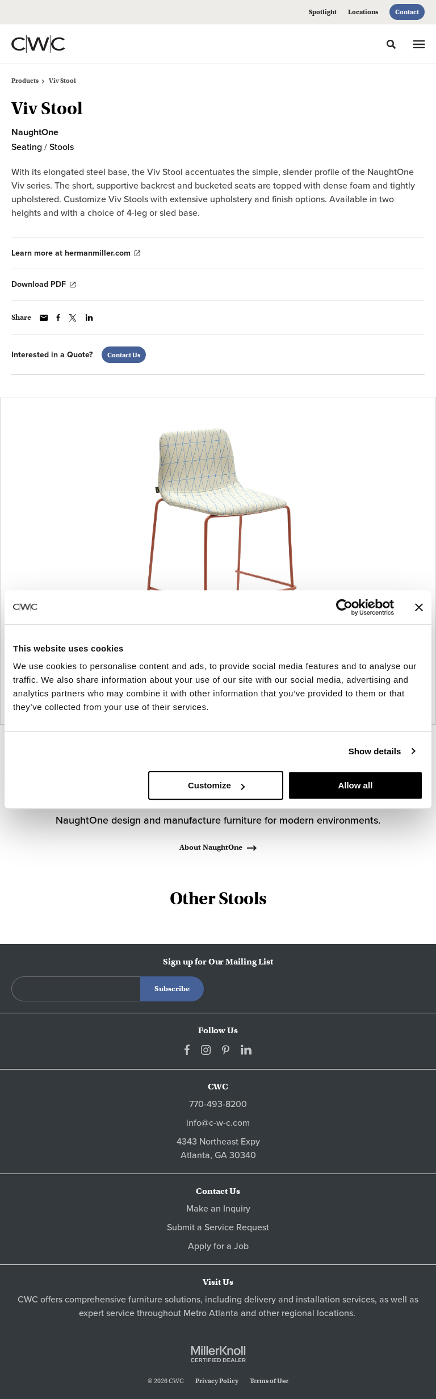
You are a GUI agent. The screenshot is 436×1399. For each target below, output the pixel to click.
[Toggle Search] (391, 44)
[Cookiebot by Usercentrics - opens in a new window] (344, 607)
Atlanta (223, 1313)
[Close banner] (419, 607)
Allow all (355, 785)
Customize (216, 785)
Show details (375, 751)
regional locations (317, 1313)
